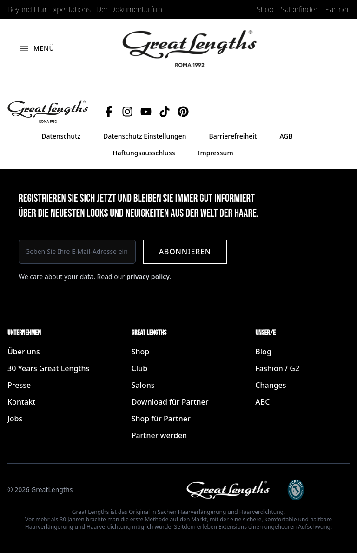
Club (139, 368)
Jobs (14, 418)
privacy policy (148, 276)
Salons (143, 385)
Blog (263, 351)
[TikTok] (164, 111)
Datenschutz (60, 136)
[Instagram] (127, 111)
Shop (265, 9)
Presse (19, 385)
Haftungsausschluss (143, 152)
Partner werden (159, 435)
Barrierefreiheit (233, 136)
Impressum (215, 152)
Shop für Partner (161, 418)
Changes (270, 385)
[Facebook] (108, 111)
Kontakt (21, 402)
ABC (262, 402)
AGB (285, 136)
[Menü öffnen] (36, 48)
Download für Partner (170, 402)
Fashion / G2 (277, 368)
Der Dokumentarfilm (129, 9)
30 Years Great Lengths (48, 368)
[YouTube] (146, 111)
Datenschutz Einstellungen (144, 136)
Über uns (23, 351)
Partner (337, 9)
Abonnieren (185, 252)
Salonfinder (299, 9)
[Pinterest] (183, 111)
